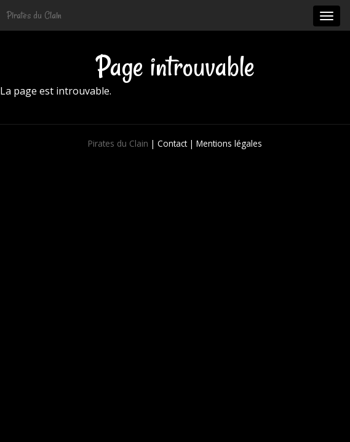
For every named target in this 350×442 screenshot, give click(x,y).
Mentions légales (229, 143)
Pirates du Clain (34, 15)
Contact (172, 143)
